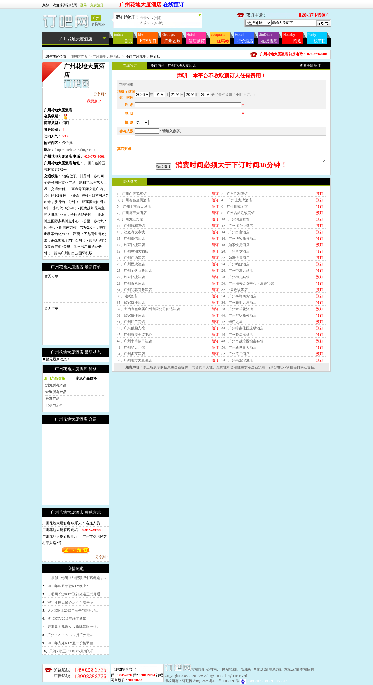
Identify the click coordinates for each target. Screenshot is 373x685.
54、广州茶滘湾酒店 (237, 409)
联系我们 (276, 669)
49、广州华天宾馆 (131, 396)
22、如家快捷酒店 (235, 307)
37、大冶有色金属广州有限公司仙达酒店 (148, 358)
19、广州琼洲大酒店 (132, 300)
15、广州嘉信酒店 (131, 287)
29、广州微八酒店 (131, 332)
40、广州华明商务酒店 (238, 364)
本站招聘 (307, 669)
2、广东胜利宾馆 (234, 243)
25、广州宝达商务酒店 (134, 319)
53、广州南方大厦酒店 (134, 409)
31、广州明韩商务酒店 (134, 339)
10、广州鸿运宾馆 (235, 268)
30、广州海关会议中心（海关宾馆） (249, 332)
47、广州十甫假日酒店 (134, 390)
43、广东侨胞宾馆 (131, 377)
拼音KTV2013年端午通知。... (69, 619)
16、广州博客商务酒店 (238, 287)
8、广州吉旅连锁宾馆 (238, 262)
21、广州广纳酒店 (131, 307)
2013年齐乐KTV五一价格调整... (71, 643)
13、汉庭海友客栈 (131, 281)
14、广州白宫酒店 (235, 281)
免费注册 (97, 5)
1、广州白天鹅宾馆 (132, 243)
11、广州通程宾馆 (131, 275)
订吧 (272, 416)
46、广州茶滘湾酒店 (237, 384)
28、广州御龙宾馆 (235, 326)
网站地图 (229, 669)
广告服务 (244, 669)
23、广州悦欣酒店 (131, 313)
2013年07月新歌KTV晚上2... (69, 586)
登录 (83, 5)
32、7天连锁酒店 (234, 339)
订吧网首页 (78, 56)
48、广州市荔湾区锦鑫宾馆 (242, 390)
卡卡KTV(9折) (150, 18)
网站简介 (198, 669)
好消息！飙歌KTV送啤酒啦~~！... (73, 627)
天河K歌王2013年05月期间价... (72, 651)
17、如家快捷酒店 (131, 294)
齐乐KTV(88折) (151, 23)
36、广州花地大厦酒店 (238, 351)
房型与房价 (54, 405)
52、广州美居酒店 (235, 403)
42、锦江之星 (231, 371)
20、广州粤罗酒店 (235, 300)
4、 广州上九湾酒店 (236, 249)
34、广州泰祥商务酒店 (238, 345)
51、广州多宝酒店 (131, 403)
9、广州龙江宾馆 (130, 268)
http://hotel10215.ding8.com (75, 150)
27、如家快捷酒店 (131, 326)
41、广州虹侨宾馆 (131, 371)
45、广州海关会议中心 (134, 384)
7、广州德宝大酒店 (132, 262)
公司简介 (213, 669)
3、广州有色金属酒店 (133, 249)
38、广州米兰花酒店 (237, 358)
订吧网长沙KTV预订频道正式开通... (75, 594)
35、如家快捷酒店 (131, 351)
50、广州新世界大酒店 (238, 396)
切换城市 (98, 24)
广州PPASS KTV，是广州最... (70, 635)
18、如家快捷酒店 (235, 294)
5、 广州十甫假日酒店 (134, 255)
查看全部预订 (310, 65)
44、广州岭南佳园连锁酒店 (242, 377)
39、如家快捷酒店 (131, 364)
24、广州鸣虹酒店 (235, 313)
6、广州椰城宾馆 (234, 255)
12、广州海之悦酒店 (237, 275)
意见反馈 (291, 669)
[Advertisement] (91, 464)
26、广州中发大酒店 (237, 319)
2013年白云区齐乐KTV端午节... (71, 602)
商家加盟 (260, 669)
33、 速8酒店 (127, 345)
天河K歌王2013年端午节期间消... (72, 610)
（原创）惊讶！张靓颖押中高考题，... (76, 578)
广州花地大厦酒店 (106, 56)
